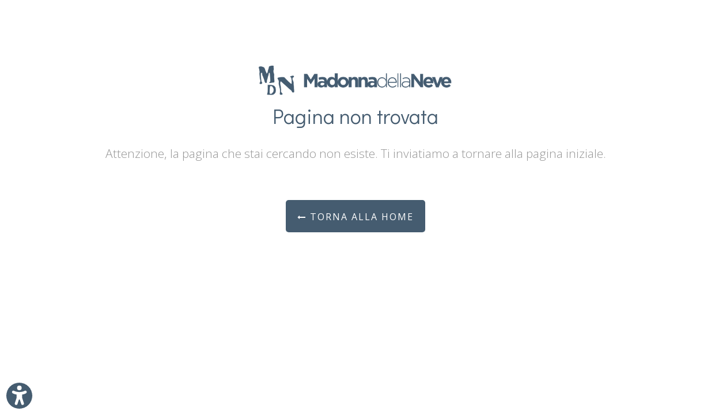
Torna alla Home (355, 216)
